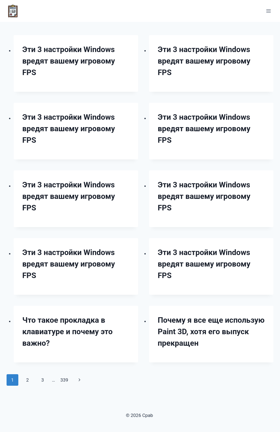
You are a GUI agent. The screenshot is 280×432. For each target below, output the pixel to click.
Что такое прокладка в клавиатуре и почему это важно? (67, 332)
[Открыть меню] (268, 11)
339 (64, 380)
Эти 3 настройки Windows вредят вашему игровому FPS (68, 61)
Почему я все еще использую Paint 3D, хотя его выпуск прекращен (211, 332)
